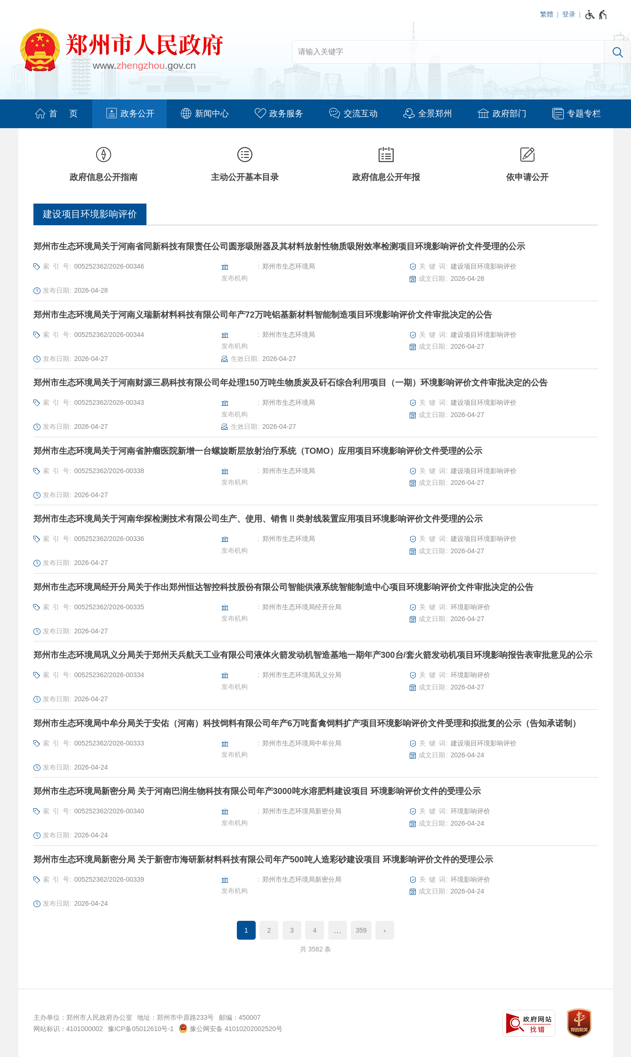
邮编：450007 (240, 1017)
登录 (568, 14)
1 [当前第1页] (246, 930)
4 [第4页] (314, 930)
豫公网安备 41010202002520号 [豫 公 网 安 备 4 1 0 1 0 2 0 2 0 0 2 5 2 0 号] (230, 1028)
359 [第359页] (361, 930)
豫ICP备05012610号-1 (141, 1028)
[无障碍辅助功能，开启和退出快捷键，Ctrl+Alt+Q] (596, 14)
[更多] (337, 930)
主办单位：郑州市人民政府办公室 (82, 1017)
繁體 (546, 14)
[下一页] (384, 930)
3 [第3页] (292, 930)
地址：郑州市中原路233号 (175, 1017)
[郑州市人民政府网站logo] (121, 51)
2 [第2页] (269, 930)
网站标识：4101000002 (68, 1028)
